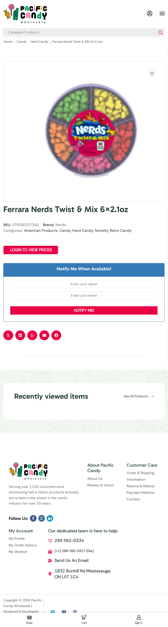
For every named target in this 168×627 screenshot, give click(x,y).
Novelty (101, 230)
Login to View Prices (31, 250)
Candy (21, 41)
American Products (41, 230)
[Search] (160, 32)
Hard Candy (39, 41)
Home (8, 41)
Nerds (61, 224)
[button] (162, 13)
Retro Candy (120, 230)
